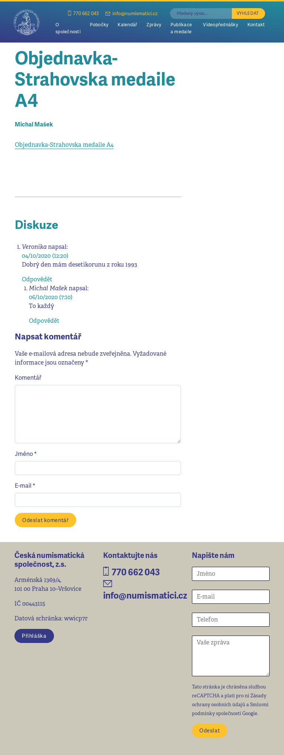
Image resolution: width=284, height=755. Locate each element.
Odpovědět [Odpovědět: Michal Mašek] (44, 321)
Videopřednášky (220, 24)
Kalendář (127, 24)
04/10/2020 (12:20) (45, 256)
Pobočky (99, 24)
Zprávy (153, 24)
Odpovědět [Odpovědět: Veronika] (37, 279)
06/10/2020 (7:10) (50, 297)
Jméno (26, 453)
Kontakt (256, 24)
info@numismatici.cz (131, 13)
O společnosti (68, 28)
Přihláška (34, 635)
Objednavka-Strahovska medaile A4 (64, 145)
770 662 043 (83, 13)
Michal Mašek (34, 124)
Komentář (28, 377)
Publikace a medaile (181, 28)
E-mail (25, 485)
